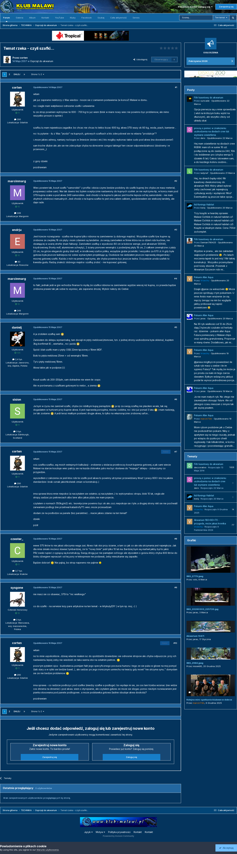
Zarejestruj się (226, 6)
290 (17, 119)
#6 (175, 399)
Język (88, 832)
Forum (6, 19)
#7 (175, 451)
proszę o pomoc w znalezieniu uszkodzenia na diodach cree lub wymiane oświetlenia (211, 131)
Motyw (100, 832)
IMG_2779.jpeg (194, 576)
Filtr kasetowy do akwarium (208, 97)
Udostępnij (140, 59)
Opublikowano (219, 138)
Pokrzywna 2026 (198, 61)
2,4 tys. (17, 359)
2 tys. (17, 619)
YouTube (59, 17)
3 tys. (17, 431)
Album (32, 17)
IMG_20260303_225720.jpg (202, 609)
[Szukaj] (196, 17)
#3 (175, 229)
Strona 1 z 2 (37, 74)
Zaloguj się (131, 757)
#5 (175, 327)
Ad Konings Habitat (204, 204)
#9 (175, 587)
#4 (175, 278)
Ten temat (220, 17)
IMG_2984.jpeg (194, 663)
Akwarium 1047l (195, 636)
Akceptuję (226, 847)
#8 (175, 538)
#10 (175, 643)
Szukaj (101, 17)
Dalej (17, 74)
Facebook (86, 17)
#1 (176, 87)
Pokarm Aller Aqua (203, 277)
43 (17, 261)
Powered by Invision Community (118, 836)
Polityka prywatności (119, 832)
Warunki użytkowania (48, 849)
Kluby (73, 17)
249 (17, 213)
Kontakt (45, 17)
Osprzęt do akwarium (41, 61)
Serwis (136, 17)
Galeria (19, 17)
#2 (175, 181)
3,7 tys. (17, 570)
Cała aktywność (118, 17)
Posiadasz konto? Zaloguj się (195, 6)
